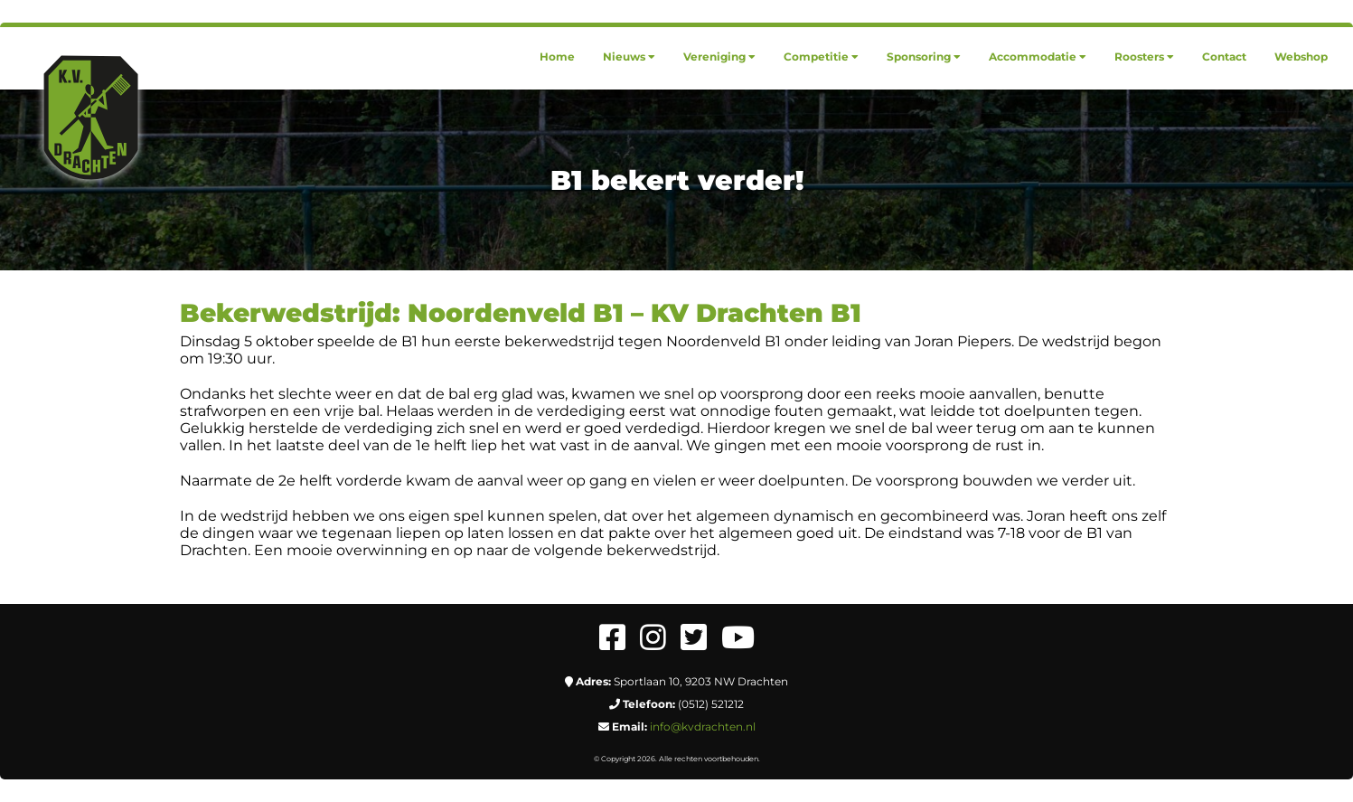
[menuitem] (557, 56)
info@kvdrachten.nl (703, 726)
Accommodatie (1037, 56)
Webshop (1301, 56)
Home (557, 56)
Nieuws (629, 56)
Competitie (821, 56)
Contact (1224, 56)
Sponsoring (924, 56)
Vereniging (719, 56)
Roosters (1144, 56)
